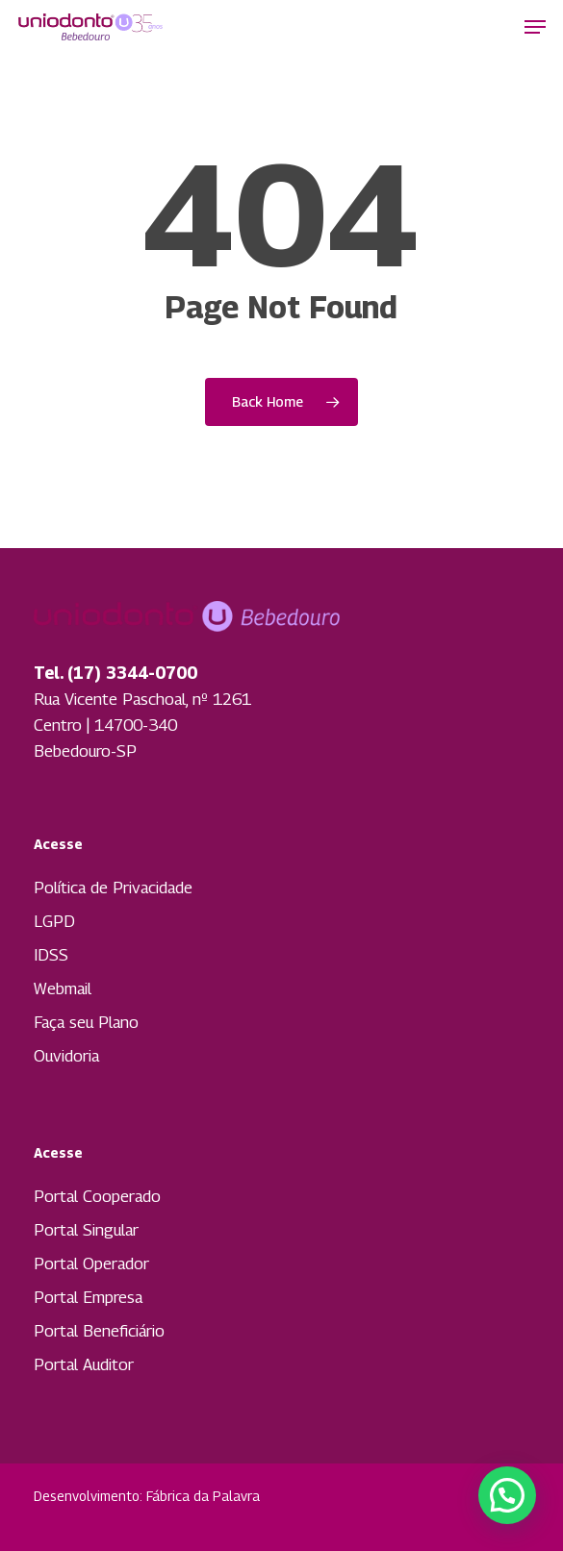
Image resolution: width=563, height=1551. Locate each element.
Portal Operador (91, 1263)
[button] (535, 27)
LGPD (54, 921)
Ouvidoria (66, 1055)
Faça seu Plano (86, 1022)
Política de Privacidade (113, 887)
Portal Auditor (84, 1364)
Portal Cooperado (97, 1196)
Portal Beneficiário (99, 1330)
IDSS (51, 954)
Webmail (62, 988)
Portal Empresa (88, 1297)
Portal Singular (86, 1229)
